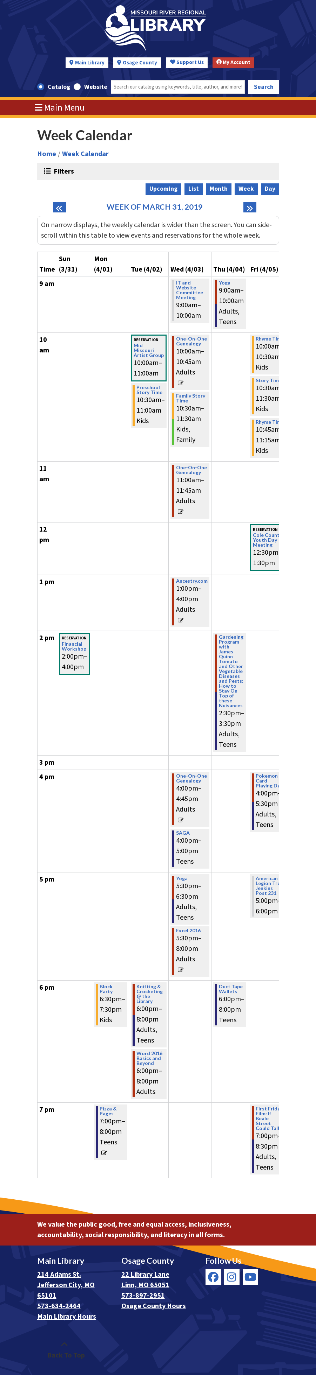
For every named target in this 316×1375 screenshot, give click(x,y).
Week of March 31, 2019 (155, 207)
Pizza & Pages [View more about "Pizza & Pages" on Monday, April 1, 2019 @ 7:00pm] (108, 1111)
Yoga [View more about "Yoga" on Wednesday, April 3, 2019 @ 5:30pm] (182, 878)
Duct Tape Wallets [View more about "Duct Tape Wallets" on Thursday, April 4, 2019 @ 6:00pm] (231, 989)
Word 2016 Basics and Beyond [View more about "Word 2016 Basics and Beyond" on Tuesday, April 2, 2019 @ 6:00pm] (149, 1058)
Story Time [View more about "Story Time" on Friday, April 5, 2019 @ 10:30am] (269, 380)
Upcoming (163, 188)
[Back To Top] (64, 1350)
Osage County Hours (153, 1306)
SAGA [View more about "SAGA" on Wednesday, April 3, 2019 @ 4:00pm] (183, 832)
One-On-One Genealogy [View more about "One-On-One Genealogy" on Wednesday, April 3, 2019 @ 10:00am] (191, 341)
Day (270, 188)
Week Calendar (85, 154)
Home (46, 154)
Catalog (59, 87)
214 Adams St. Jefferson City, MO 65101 (66, 1285)
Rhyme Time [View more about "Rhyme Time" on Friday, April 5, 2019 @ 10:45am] (270, 422)
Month (219, 188)
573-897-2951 (143, 1295)
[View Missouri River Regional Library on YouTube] (250, 1277)
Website (95, 87)
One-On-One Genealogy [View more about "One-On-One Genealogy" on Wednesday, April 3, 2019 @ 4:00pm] (191, 778)
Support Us (187, 62)
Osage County (140, 62)
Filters (63, 171)
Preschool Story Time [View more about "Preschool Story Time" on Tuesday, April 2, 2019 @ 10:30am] (149, 390)
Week (246, 188)
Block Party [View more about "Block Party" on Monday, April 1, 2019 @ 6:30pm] (106, 989)
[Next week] (249, 207)
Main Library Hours (66, 1316)
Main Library (90, 62)
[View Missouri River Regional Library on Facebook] (213, 1277)
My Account (233, 62)
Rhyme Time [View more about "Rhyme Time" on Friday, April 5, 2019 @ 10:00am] (270, 338)
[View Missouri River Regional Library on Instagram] (232, 1277)
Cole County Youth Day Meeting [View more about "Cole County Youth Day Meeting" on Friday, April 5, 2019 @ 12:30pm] (267, 540)
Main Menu (60, 108)
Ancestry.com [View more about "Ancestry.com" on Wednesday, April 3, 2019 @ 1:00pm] (192, 580)
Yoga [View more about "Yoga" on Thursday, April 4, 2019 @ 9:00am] (224, 282)
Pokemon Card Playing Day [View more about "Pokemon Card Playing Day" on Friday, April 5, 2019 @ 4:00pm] (269, 780)
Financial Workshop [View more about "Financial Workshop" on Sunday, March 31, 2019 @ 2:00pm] (74, 646)
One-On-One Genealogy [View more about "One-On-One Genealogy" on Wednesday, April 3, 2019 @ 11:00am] (191, 470)
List (193, 188)
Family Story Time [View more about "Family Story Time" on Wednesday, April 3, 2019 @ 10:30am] (190, 398)
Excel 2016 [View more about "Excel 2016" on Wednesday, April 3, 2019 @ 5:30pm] (188, 930)
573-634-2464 (59, 1306)
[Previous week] (59, 207)
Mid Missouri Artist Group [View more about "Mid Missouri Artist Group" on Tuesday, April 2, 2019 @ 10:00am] (149, 350)
